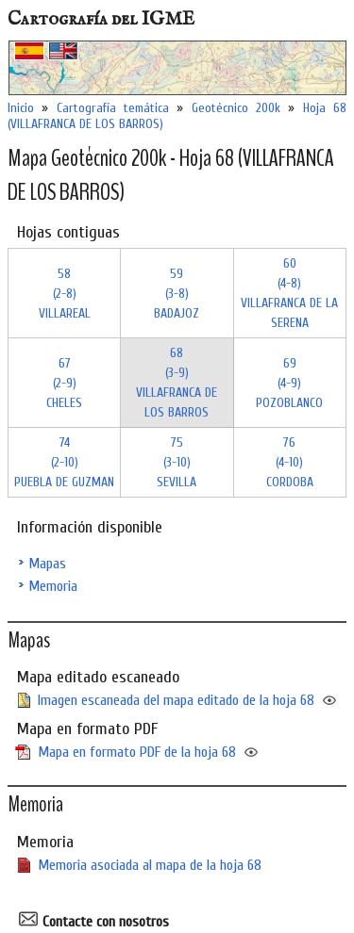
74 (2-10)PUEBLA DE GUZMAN (64, 462)
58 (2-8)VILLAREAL (65, 293)
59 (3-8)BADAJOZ (176, 293)
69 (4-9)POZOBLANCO (289, 383)
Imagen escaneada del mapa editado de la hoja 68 (176, 700)
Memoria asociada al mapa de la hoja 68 (149, 865)
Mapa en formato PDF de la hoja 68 (137, 752)
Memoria (52, 586)
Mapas (47, 563)
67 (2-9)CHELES (64, 383)
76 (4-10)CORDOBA (289, 462)
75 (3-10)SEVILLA (176, 462)
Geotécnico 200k (236, 108)
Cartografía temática (113, 108)
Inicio (21, 108)
